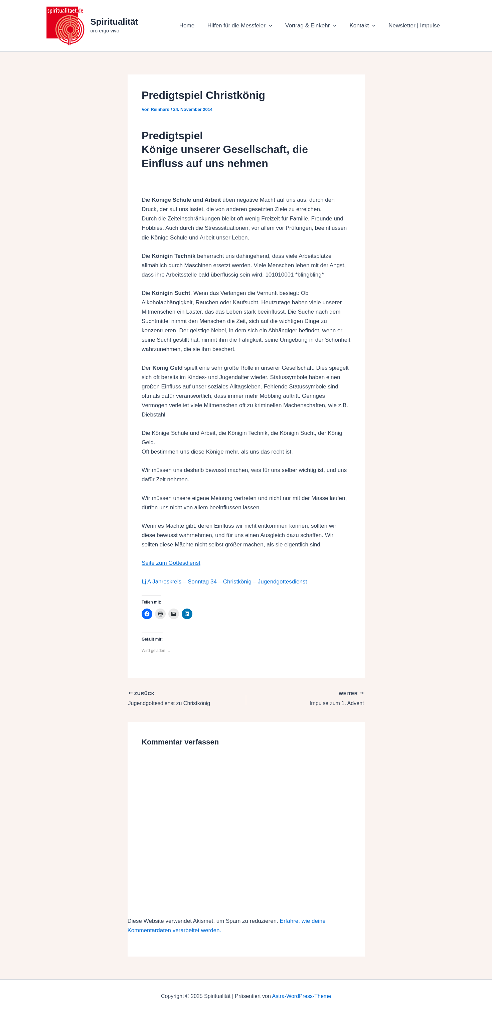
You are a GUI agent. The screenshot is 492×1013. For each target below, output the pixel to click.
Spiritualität (114, 22)
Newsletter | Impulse (415, 25)
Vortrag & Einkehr (315, 25)
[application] (274, 25)
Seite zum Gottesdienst (171, 563)
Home (194, 25)
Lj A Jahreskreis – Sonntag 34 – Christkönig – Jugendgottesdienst (224, 581)
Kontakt (365, 25)
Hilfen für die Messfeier (245, 25)
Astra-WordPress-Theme (301, 996)
